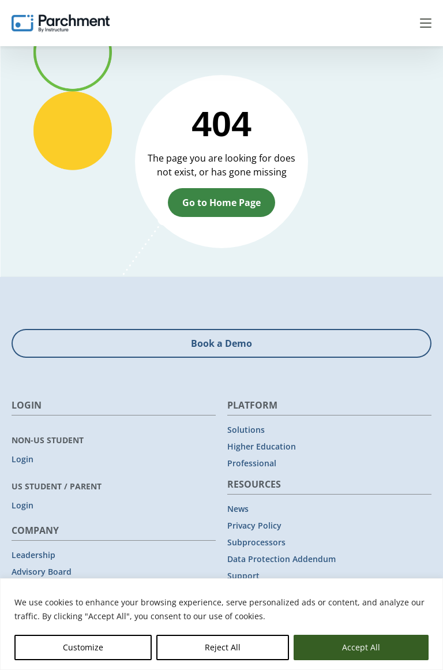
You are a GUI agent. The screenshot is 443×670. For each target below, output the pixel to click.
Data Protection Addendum (281, 558)
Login (22, 459)
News (238, 508)
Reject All (223, 647)
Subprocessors (256, 542)
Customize (83, 647)
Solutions (246, 429)
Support (243, 575)
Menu (425, 23)
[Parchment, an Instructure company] (61, 23)
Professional (251, 463)
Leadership (33, 554)
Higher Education (261, 446)
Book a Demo (221, 343)
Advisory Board (42, 571)
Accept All (361, 647)
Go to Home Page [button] (221, 202)
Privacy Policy (254, 525)
